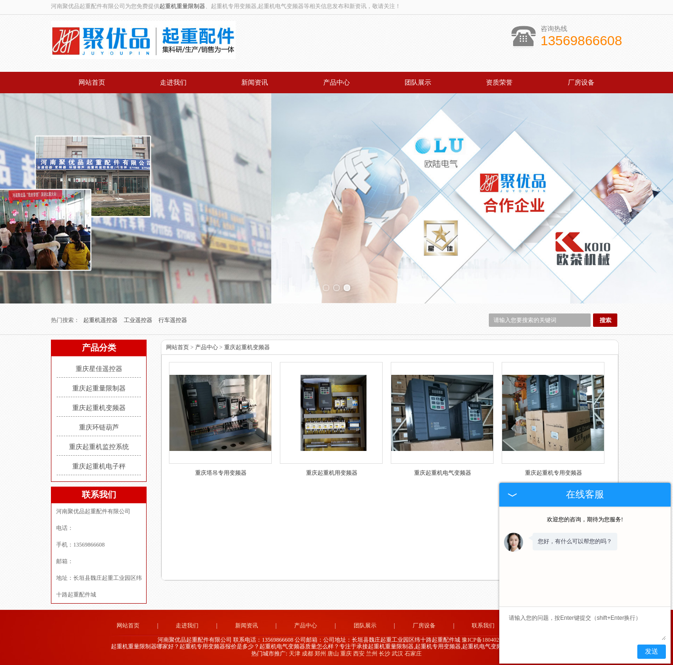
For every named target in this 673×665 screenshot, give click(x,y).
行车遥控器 (172, 320)
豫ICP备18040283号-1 (488, 639)
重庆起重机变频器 (99, 407)
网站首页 (92, 82)
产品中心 (336, 82)
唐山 (333, 653)
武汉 (397, 653)
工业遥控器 (139, 320)
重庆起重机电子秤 (99, 466)
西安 (359, 653)
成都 (307, 653)
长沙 (384, 653)
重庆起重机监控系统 (99, 446)
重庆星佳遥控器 (99, 368)
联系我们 (483, 625)
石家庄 (413, 653)
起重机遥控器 (101, 320)
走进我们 (173, 82)
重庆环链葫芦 (99, 427)
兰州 (371, 653)
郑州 (320, 653)
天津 (294, 653)
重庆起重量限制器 (99, 388)
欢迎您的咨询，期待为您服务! (585, 519)
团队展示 (418, 82)
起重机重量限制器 (182, 6)
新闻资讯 (254, 82)
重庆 (346, 653)
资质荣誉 (499, 82)
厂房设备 (581, 82)
